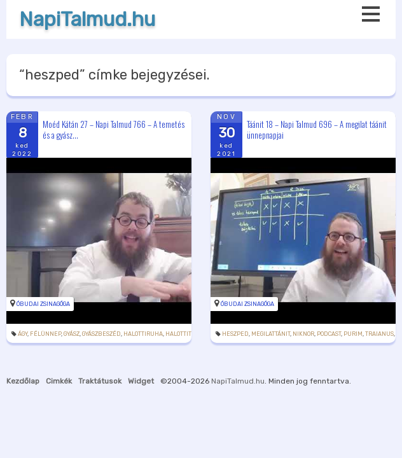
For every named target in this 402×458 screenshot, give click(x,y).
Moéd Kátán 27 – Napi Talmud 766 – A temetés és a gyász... (113, 129)
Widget (141, 381)
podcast (329, 334)
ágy (22, 334)
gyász (72, 334)
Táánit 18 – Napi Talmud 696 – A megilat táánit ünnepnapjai (317, 129)
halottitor (181, 334)
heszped (235, 334)
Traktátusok (99, 381)
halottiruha (143, 334)
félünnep (45, 334)
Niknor (303, 334)
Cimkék (59, 381)
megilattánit (270, 334)
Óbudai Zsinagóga (43, 304)
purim (353, 334)
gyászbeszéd (101, 334)
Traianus (379, 334)
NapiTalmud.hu (87, 19)
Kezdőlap (22, 381)
